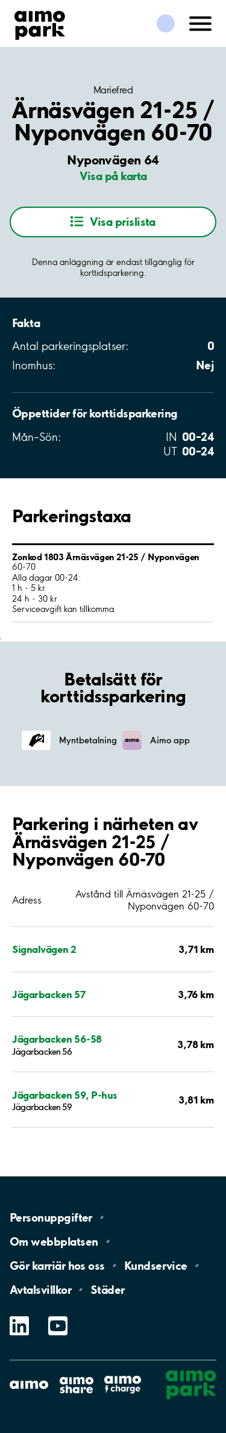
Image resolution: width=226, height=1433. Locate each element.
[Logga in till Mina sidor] (166, 23)
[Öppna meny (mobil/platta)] (200, 22)
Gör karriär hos (57, 1265)
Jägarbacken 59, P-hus (65, 1094)
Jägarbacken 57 (48, 994)
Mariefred (113, 90)
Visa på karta (113, 176)
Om (54, 1241)
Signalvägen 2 (44, 949)
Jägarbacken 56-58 (57, 1038)
